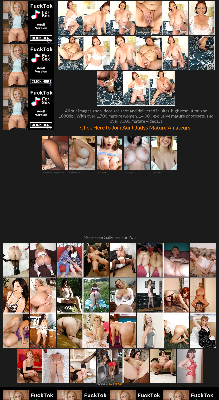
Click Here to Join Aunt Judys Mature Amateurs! (136, 127)
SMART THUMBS (116, 337)
